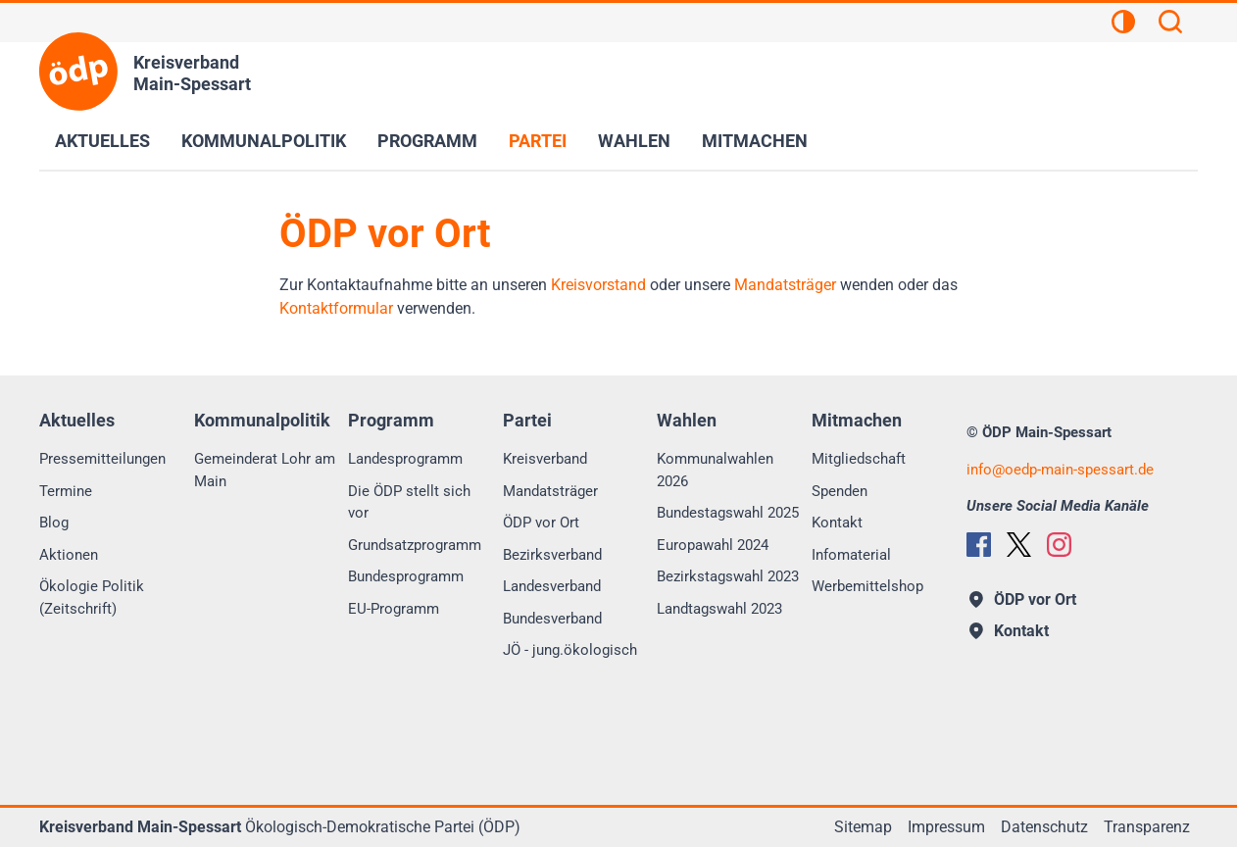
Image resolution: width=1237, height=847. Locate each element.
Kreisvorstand (598, 284)
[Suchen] (1170, 24)
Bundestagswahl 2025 (728, 513)
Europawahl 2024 (712, 545)
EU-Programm (393, 609)
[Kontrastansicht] (1123, 24)
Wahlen (634, 140)
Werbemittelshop (867, 586)
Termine (65, 491)
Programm (427, 140)
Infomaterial (851, 555)
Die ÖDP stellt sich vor (409, 502)
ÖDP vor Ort (541, 522)
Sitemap (863, 827)
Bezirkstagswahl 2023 (728, 576)
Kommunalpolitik (263, 140)
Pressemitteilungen (102, 459)
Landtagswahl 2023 (719, 609)
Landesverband (552, 586)
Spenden (839, 491)
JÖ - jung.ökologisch (570, 650)
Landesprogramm (405, 459)
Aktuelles (102, 140)
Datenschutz (1044, 827)
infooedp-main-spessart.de (1060, 469)
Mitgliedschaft (859, 459)
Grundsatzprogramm (414, 545)
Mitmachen (755, 140)
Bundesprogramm (406, 576)
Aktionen (68, 555)
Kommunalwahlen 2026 (715, 470)
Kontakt (837, 522)
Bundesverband (552, 618)
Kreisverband (545, 459)
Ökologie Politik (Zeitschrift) (91, 597)
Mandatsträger (785, 284)
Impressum (946, 827)
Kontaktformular (336, 308)
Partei (538, 140)
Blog (54, 522)
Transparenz (1147, 827)
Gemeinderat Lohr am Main (264, 470)
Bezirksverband (552, 555)
